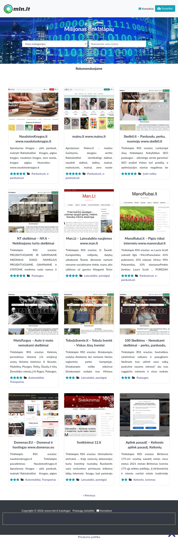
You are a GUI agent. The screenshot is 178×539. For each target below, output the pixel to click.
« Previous (89, 495)
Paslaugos (37, 275)
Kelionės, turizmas (144, 479)
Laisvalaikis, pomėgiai (97, 275)
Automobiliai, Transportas (40, 479)
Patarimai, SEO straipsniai (20, 516)
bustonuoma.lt (86, 516)
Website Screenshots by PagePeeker (134, 510)
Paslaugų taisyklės (83, 510)
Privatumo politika (89, 536)
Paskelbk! (165, 8)
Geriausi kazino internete (20, 520)
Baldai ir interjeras (157, 516)
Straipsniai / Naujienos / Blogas (57, 516)
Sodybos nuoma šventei (51, 520)
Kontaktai (146, 8)
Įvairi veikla (149, 173)
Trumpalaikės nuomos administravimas (121, 516)
